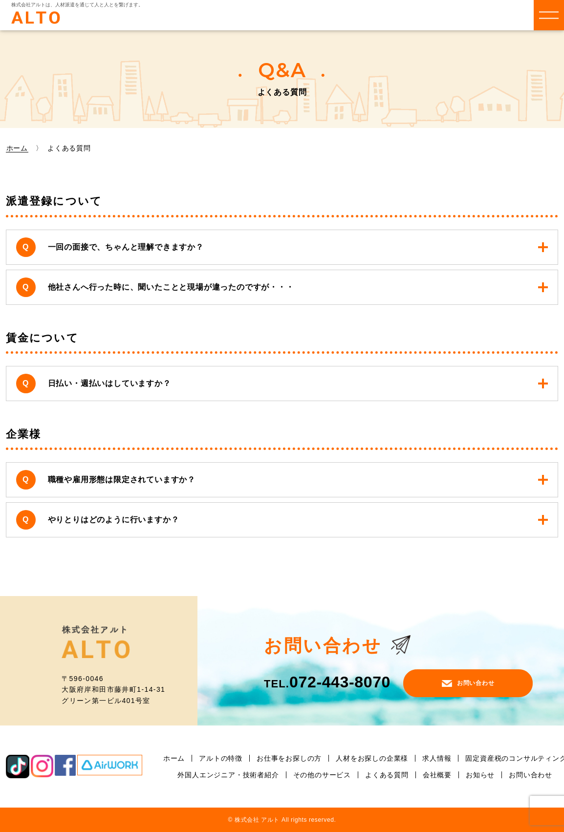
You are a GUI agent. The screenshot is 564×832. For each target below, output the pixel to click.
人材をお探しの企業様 (372, 758)
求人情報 (436, 758)
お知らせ (480, 774)
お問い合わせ (468, 683)
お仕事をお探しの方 (289, 758)
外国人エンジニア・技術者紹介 (228, 774)
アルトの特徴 (220, 758)
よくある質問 (387, 774)
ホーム (17, 148)
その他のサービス (322, 774)
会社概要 (437, 774)
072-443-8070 (327, 682)
